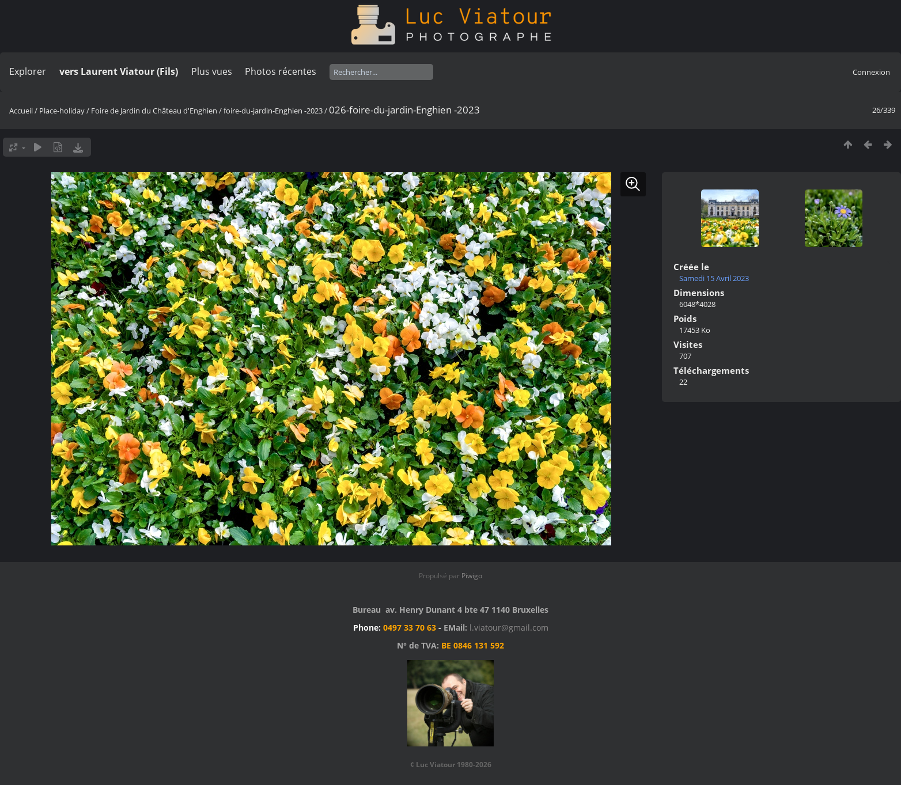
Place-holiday (62, 110)
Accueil (21, 110)
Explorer (27, 71)
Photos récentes (280, 71)
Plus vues (211, 71)
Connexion (871, 72)
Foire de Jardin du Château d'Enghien (154, 110)
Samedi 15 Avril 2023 (714, 278)
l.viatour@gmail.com (509, 627)
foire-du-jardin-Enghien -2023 (273, 110)
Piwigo (471, 576)
